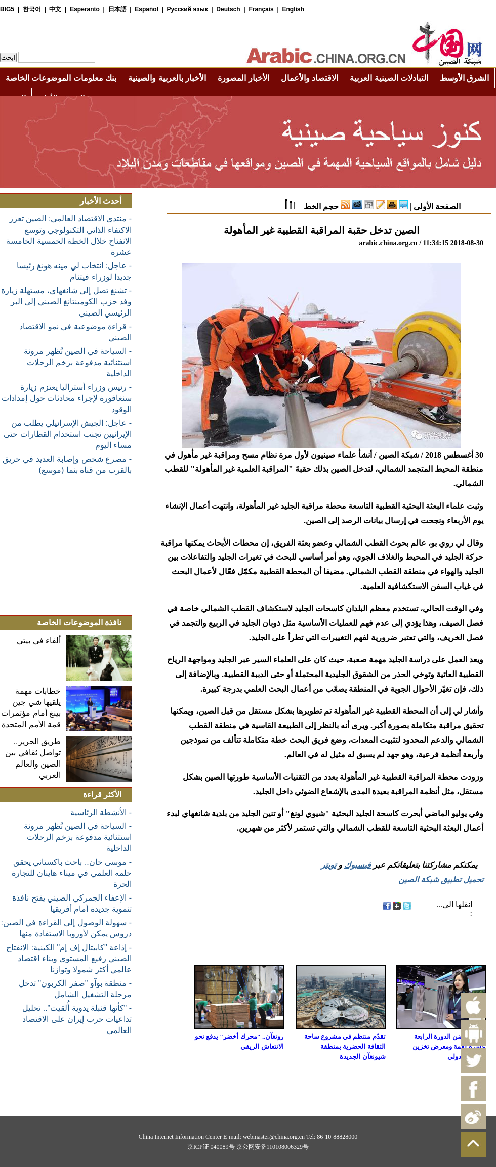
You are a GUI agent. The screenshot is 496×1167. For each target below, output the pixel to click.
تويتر (328, 865)
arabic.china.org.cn (388, 243)
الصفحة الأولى (437, 206)
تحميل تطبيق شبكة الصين (440, 879)
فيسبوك (357, 865)
